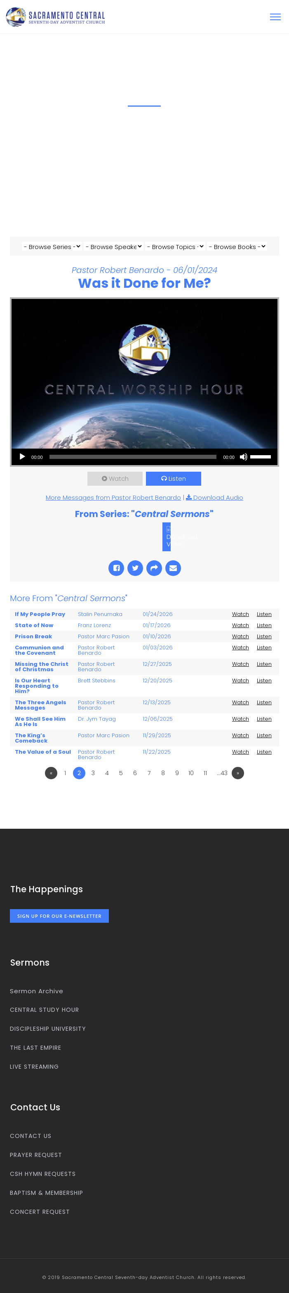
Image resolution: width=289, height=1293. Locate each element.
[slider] (133, 457)
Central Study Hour (44, 1010)
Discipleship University (48, 1029)
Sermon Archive (36, 991)
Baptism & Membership (46, 1193)
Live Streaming (34, 1067)
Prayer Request (36, 1155)
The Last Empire (35, 1048)
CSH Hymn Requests (43, 1174)
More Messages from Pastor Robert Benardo (113, 497)
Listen (177, 478)
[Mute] (244, 457)
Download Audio (218, 497)
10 (191, 773)
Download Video (182, 540)
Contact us (31, 1136)
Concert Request (40, 1212)
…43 (222, 773)
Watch (119, 478)
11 (205, 773)
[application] (144, 457)
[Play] (22, 457)
